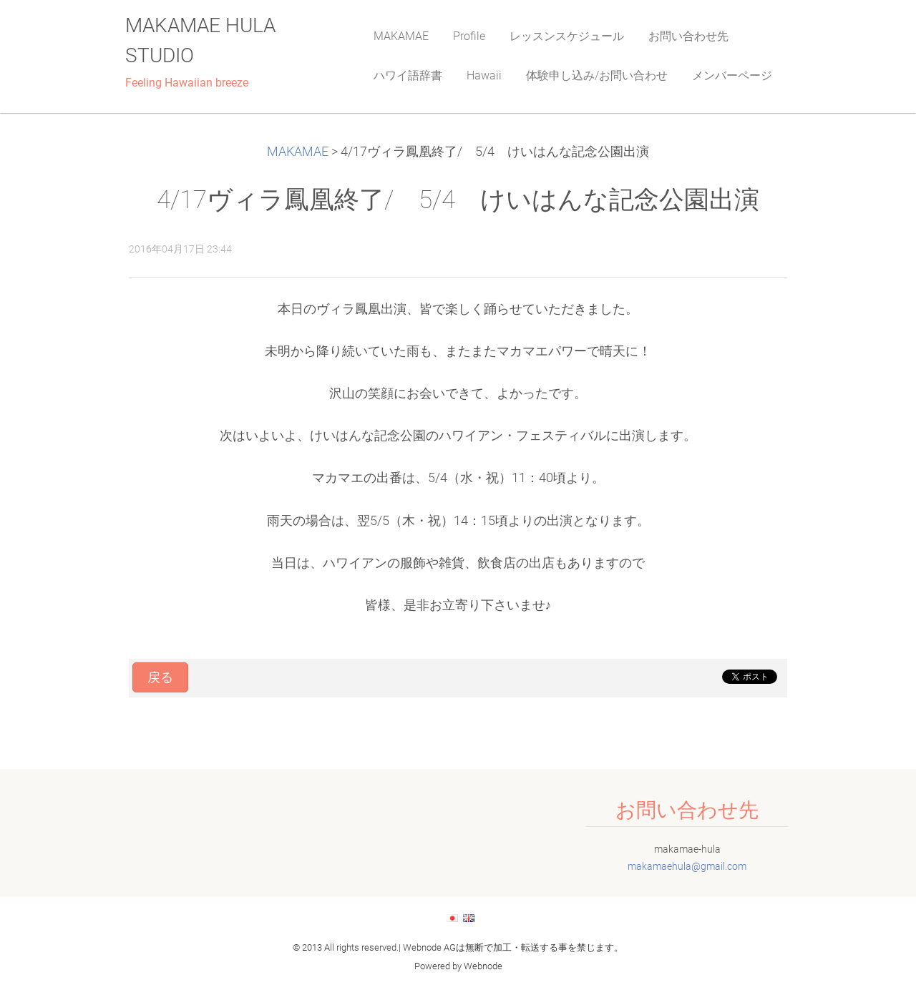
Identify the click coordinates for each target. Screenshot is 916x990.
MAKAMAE (297, 151)
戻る (160, 677)
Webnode (483, 966)
